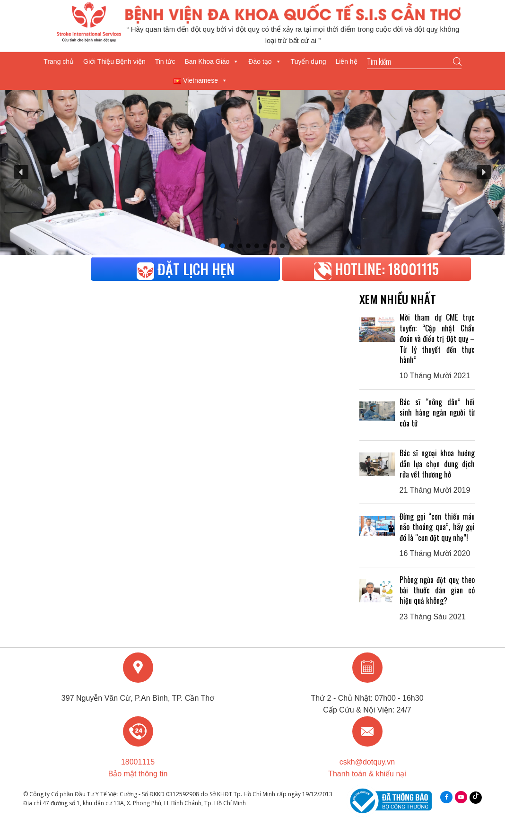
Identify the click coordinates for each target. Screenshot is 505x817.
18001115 (138, 762)
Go (457, 61)
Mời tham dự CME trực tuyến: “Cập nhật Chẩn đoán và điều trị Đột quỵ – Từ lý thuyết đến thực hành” (437, 338)
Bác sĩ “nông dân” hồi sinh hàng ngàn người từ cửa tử (437, 412)
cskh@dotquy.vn (367, 762)
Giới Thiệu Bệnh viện (114, 61)
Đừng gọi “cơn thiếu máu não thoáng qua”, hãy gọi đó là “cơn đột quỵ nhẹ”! (437, 527)
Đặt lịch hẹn (186, 269)
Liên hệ (346, 61)
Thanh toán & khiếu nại (367, 774)
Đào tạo (264, 61)
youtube (461, 797)
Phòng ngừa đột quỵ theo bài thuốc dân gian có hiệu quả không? (437, 590)
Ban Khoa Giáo (211, 61)
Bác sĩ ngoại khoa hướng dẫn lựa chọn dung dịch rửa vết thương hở (437, 463)
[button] (21, 172)
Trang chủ (59, 61)
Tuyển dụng (308, 61)
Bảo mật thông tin (138, 774)
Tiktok (475, 795)
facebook (446, 797)
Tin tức (165, 61)
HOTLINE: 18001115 (376, 269)
